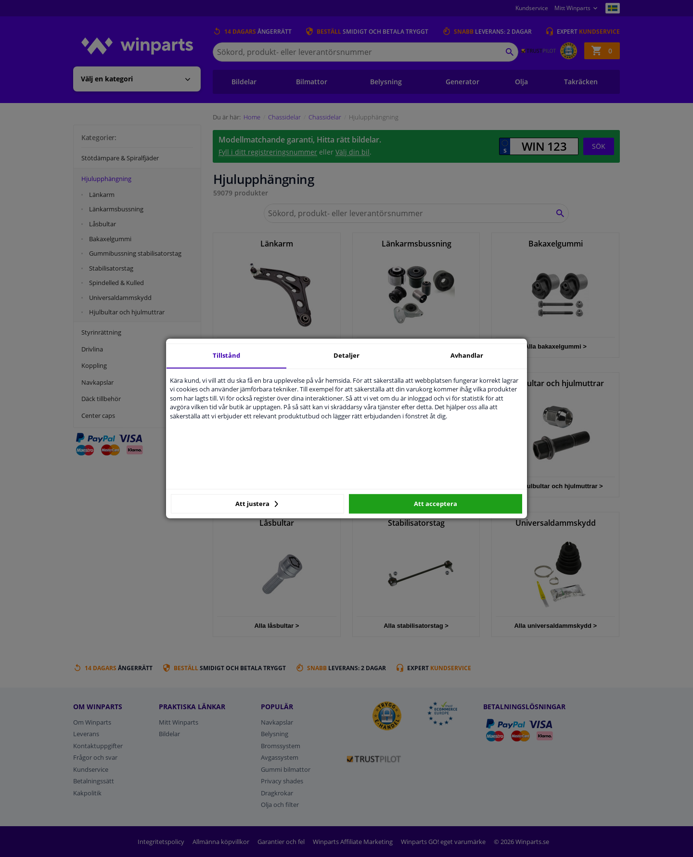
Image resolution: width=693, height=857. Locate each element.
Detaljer (346, 355)
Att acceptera (435, 503)
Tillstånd (226, 355)
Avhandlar (466, 355)
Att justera (256, 503)
